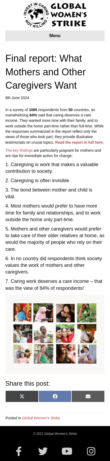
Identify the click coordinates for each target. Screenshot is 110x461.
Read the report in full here (79, 142)
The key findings (19, 150)
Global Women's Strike (41, 418)
